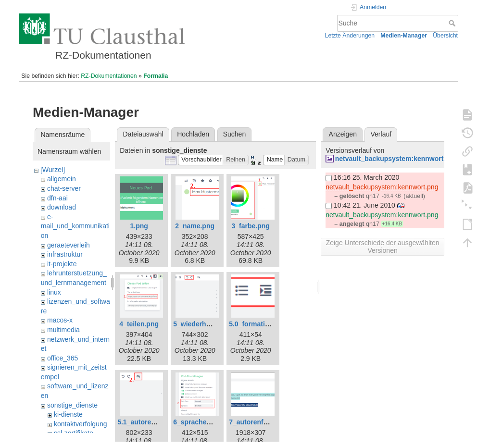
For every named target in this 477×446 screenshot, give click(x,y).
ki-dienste (68, 414)
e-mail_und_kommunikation (75, 226)
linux (54, 292)
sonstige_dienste (72, 405)
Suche (453, 23)
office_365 (62, 358)
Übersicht (445, 35)
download (61, 207)
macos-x (60, 320)
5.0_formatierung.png (263, 324)
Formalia (155, 76)
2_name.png (194, 226)
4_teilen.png (139, 324)
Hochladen (193, 134)
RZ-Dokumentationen (109, 76)
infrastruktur (65, 254)
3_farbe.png (251, 226)
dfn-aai (57, 198)
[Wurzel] (52, 169)
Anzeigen (343, 134)
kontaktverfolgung (80, 424)
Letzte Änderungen (350, 35)
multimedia (63, 330)
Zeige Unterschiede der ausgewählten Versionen (382, 246)
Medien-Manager (403, 35)
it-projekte (61, 264)
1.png (139, 226)
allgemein (61, 179)
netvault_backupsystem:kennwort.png (396, 158)
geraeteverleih (68, 245)
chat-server (64, 188)
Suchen (234, 134)
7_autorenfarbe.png (260, 422)
